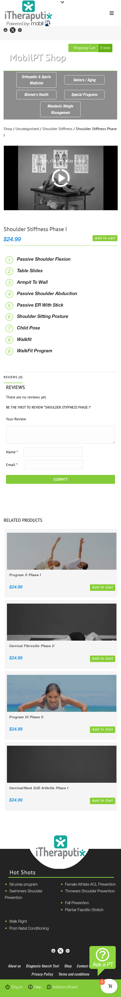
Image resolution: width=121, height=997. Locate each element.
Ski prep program (23, 884)
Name (12, 451)
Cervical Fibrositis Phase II (32, 646)
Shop (8, 128)
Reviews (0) (13, 377)
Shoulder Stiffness (57, 128)
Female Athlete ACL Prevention (90, 884)
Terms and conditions (73, 974)
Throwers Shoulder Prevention (90, 891)
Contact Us (85, 966)
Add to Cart (102, 587)
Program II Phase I (25, 575)
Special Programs (85, 94)
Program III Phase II (26, 717)
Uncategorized (27, 128)
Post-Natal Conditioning (29, 928)
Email (11, 464)
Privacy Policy (42, 974)
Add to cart (105, 238)
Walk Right (18, 921)
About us (14, 966)
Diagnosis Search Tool (42, 966)
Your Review (16, 418)
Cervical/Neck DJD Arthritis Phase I (38, 788)
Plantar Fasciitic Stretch (84, 910)
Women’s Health (36, 94)
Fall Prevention (77, 903)
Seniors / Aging (84, 80)
